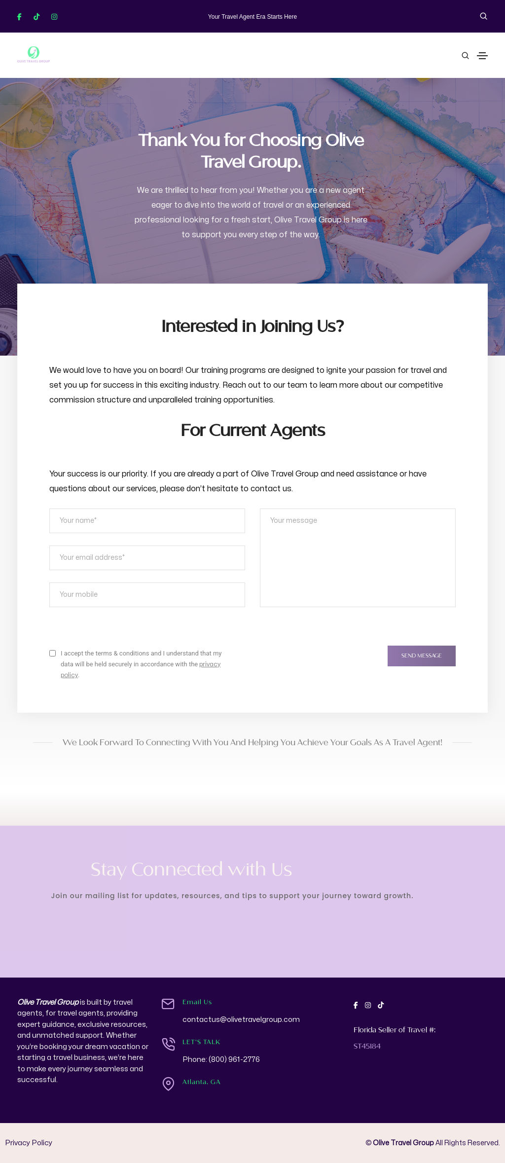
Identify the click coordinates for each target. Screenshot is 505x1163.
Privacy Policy (28, 1143)
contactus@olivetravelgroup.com (241, 1019)
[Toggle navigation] (482, 55)
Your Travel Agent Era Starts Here (252, 16)
